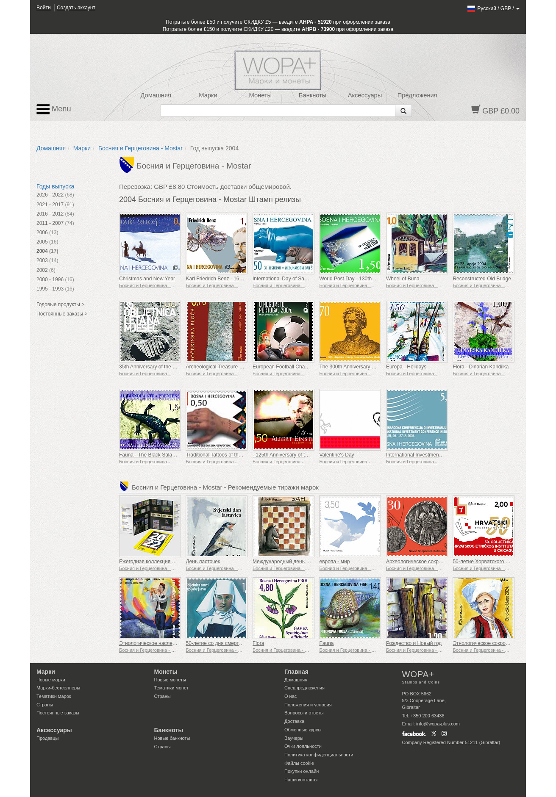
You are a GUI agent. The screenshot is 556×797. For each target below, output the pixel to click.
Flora (258, 643)
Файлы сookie (299, 763)
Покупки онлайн (301, 771)
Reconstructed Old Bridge (482, 279)
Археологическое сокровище (420, 562)
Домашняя (155, 95)
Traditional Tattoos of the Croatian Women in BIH (241, 455)
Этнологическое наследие (150, 643)
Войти (43, 8)
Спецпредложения (304, 687)
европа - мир (334, 562)
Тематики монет (171, 687)
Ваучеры (293, 738)
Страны (44, 704)
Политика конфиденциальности (318, 754)
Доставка (294, 721)
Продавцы (47, 738)
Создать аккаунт (76, 8)
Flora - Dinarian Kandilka (481, 367)
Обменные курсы (302, 729)
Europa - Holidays (406, 367)
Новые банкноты (172, 738)
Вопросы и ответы (304, 712)
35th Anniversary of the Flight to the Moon (166, 367)
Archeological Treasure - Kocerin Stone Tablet (237, 367)
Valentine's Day (336, 455)
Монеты (260, 95)
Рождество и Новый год (414, 643)
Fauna (326, 643)
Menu (53, 109)
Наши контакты (300, 779)
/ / (493, 8)
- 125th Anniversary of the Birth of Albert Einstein (307, 455)
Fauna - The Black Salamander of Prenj (163, 455)
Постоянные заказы (57, 712)
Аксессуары (365, 95)
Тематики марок (53, 696)
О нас (290, 696)
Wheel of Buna (403, 279)
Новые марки (50, 679)
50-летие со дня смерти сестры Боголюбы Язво (242, 643)
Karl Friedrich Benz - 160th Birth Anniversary (236, 279)
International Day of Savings (284, 279)
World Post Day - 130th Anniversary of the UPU (372, 279)
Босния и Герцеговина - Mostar (140, 148)
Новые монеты (170, 679)
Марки (208, 95)
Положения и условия (308, 704)
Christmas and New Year (147, 279)
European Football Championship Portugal (300, 367)
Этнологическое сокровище (485, 643)
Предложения (417, 95)
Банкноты (313, 95)
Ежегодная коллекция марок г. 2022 (161, 562)
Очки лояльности (303, 746)
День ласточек (203, 562)
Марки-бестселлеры (58, 687)
